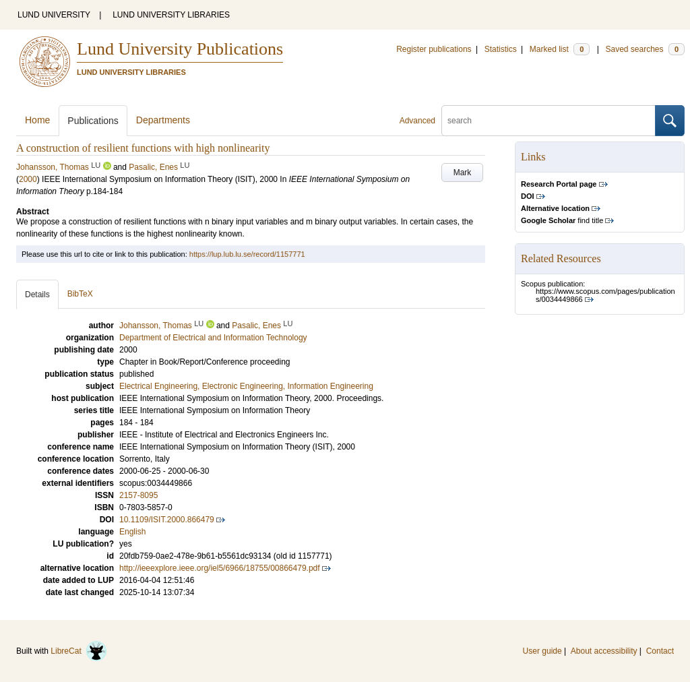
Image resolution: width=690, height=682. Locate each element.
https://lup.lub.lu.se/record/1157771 (247, 254)
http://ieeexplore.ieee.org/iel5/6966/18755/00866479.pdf (219, 568)
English (132, 531)
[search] (548, 120)
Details (37, 294)
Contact (660, 651)
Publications (93, 120)
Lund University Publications (180, 49)
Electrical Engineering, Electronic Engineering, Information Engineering (246, 386)
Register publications (433, 49)
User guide (542, 651)
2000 (28, 179)
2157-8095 (138, 495)
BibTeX (80, 294)
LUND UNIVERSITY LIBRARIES (171, 15)
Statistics (500, 49)
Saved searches (645, 49)
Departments (163, 120)
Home (37, 120)
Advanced (417, 120)
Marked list (560, 49)
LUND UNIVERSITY (54, 15)
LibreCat (79, 651)
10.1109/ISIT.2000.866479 (166, 519)
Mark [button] (462, 172)
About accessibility (604, 651)
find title (562, 220)
